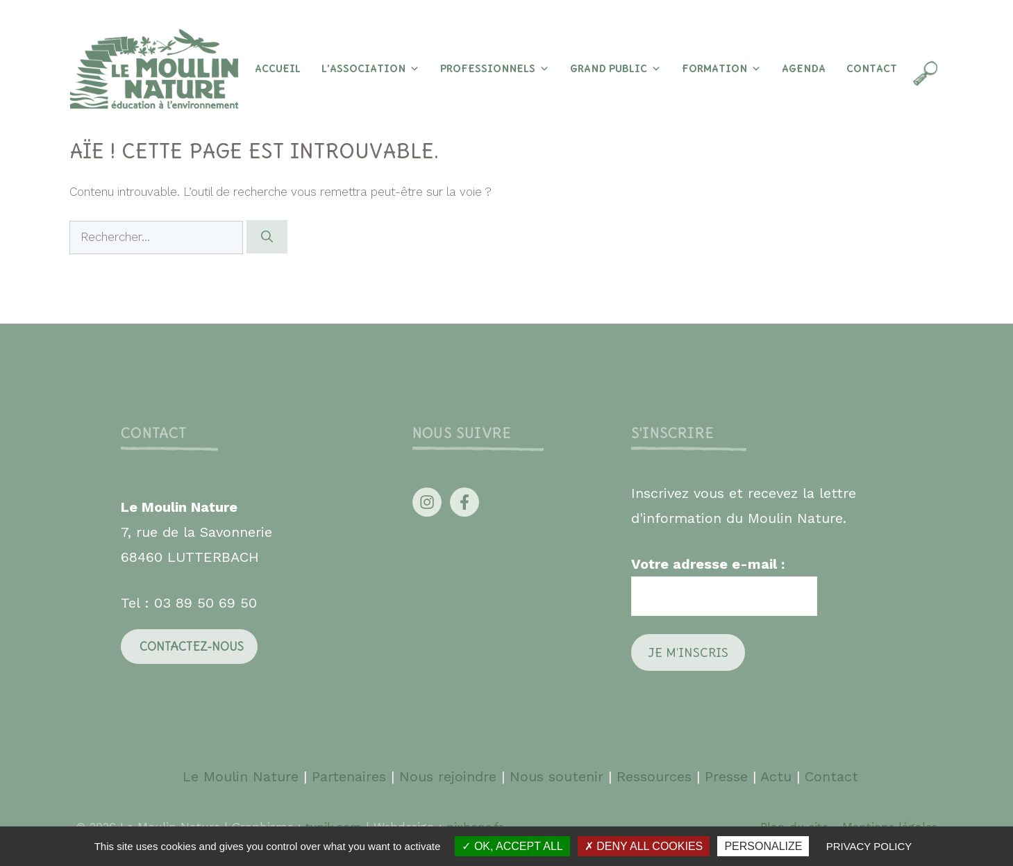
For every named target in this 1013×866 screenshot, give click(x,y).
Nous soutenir (556, 776)
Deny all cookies (644, 846)
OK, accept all (512, 846)
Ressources (654, 776)
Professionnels (494, 68)
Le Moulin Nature (241, 776)
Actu (776, 776)
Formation (721, 68)
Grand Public (615, 68)
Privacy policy (869, 846)
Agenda (804, 69)
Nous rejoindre (447, 776)
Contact (871, 69)
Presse (726, 776)
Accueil (278, 69)
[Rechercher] (266, 236)
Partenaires (351, 776)
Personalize (763, 846)
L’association (370, 68)
